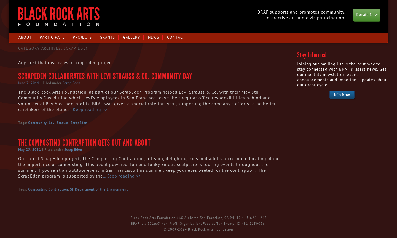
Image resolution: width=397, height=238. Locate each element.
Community (37, 123)
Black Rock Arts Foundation (59, 16)
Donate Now (367, 14)
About (25, 37)
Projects (82, 37)
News (153, 37)
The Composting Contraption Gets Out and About (84, 143)
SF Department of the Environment (99, 189)
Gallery (131, 37)
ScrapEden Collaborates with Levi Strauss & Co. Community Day (105, 76)
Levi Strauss (59, 123)
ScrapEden (79, 123)
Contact (176, 37)
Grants (107, 37)
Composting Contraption (48, 189)
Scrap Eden (72, 83)
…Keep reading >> (88, 109)
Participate (52, 37)
